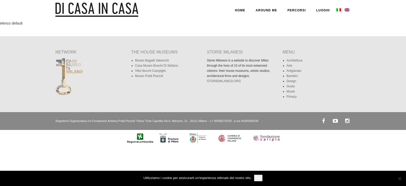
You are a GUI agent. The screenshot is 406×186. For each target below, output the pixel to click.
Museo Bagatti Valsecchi (152, 60)
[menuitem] (338, 10)
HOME (240, 10)
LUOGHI (323, 10)
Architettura (294, 60)
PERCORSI (296, 10)
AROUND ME (266, 10)
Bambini (292, 76)
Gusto (291, 86)
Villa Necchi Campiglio (150, 71)
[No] (399, 178)
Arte (289, 65)
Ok (258, 178)
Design (291, 81)
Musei (291, 91)
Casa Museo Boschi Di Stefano (156, 65)
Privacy (292, 96)
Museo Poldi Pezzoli (149, 76)
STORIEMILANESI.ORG (224, 81)
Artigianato (294, 71)
